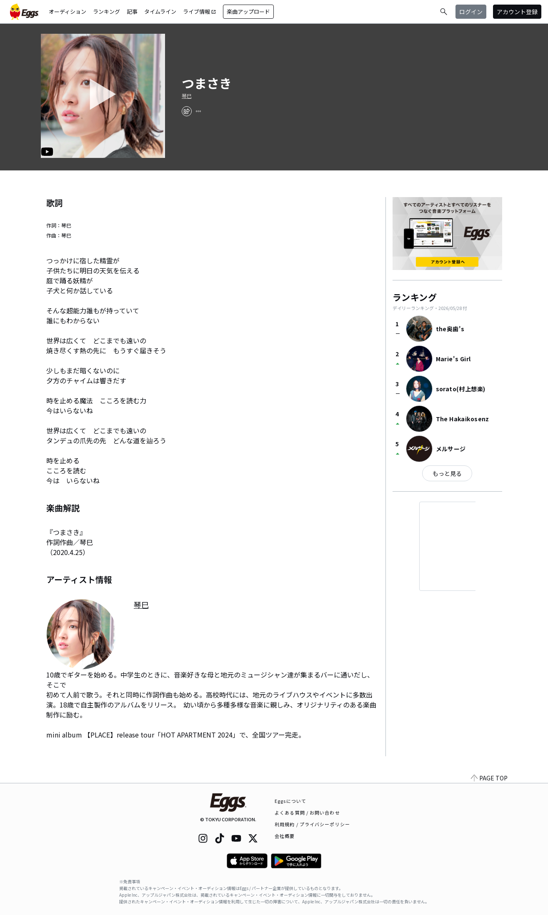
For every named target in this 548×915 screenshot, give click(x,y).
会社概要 (285, 835)
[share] (187, 111)
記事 (132, 11)
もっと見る (447, 473)
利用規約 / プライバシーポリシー (312, 824)
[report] (198, 111)
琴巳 (187, 95)
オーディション (67, 11)
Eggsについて (290, 801)
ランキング (106, 11)
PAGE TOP (489, 778)
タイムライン (160, 11)
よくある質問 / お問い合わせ (307, 812)
